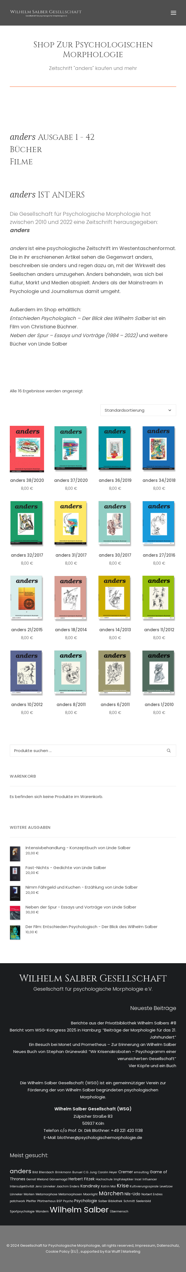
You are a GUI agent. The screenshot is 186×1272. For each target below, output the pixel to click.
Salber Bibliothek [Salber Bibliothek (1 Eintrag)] (110, 1201)
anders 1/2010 (159, 704)
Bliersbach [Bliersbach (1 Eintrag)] (46, 1172)
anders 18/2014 (71, 630)
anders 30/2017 (115, 555)
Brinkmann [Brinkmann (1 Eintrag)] (63, 1172)
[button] (173, 13)
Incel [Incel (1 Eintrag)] (138, 1179)
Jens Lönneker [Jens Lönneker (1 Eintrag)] (45, 1186)
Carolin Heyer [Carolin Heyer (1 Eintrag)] (107, 1172)
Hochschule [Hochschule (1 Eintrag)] (104, 1179)
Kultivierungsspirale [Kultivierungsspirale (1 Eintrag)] (144, 1186)
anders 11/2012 (159, 630)
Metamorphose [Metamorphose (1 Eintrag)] (46, 1194)
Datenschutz (168, 1245)
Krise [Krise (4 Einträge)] (123, 1185)
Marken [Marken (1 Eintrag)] (29, 1194)
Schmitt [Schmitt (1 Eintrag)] (129, 1201)
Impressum (144, 1245)
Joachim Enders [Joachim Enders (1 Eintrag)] (68, 1186)
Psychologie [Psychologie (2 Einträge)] (85, 1200)
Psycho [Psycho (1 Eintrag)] (68, 1201)
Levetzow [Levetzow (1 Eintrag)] (166, 1186)
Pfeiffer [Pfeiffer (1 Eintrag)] (31, 1201)
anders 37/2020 (71, 480)
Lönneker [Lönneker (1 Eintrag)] (16, 1194)
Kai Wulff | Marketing (122, 1251)
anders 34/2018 (159, 480)
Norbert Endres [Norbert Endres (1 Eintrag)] (152, 1194)
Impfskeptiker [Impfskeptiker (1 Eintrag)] (124, 1179)
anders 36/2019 (115, 480)
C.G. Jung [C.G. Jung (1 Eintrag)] (90, 1172)
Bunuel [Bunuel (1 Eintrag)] (77, 1172)
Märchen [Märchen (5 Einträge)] (111, 1193)
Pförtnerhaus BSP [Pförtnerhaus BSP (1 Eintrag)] (49, 1201)
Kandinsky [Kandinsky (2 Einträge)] (90, 1186)
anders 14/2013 (115, 630)
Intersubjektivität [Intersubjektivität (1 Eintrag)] (22, 1186)
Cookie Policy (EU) (62, 1251)
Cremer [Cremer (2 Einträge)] (125, 1172)
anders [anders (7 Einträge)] (20, 1171)
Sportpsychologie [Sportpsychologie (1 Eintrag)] (22, 1211)
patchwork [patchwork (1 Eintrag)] (17, 1201)
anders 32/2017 (27, 555)
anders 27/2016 (159, 555)
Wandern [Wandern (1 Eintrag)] (42, 1211)
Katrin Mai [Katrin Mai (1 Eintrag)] (108, 1186)
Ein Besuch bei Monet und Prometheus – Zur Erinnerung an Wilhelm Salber (102, 1044)
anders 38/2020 (27, 480)
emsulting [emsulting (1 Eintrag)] (141, 1172)
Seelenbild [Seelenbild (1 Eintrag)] (143, 1201)
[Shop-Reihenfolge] (138, 410)
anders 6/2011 (115, 704)
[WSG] (46, 12)
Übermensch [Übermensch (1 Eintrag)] (119, 1211)
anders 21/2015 (27, 630)
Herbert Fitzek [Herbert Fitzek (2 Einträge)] (82, 1179)
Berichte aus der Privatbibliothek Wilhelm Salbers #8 (123, 1023)
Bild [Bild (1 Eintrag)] (35, 1172)
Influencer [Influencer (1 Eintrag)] (149, 1179)
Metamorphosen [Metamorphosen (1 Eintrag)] (70, 1194)
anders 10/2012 (27, 704)
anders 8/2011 (71, 704)
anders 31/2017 (71, 555)
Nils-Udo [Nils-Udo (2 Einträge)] (132, 1194)
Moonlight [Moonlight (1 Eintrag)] (90, 1194)
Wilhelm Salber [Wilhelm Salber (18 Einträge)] (79, 1209)
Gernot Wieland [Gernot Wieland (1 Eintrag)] (37, 1179)
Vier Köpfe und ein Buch (152, 1065)
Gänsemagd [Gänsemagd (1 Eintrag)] (58, 1179)
